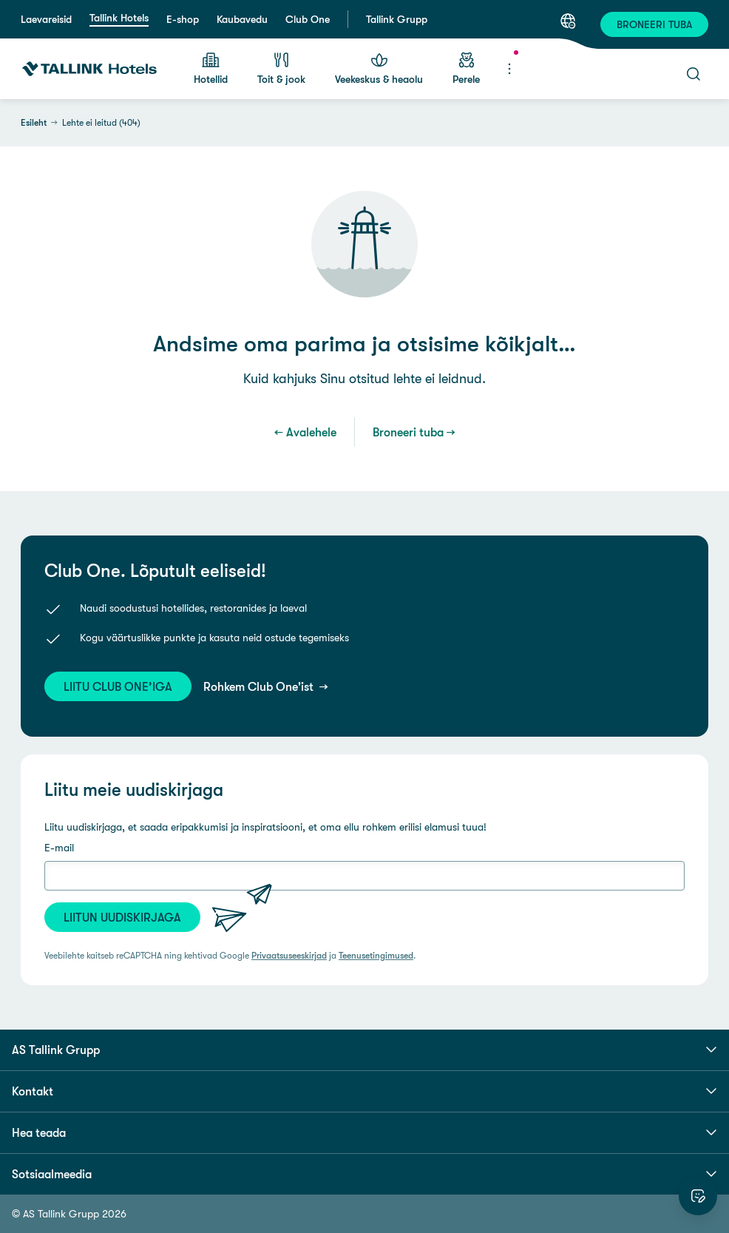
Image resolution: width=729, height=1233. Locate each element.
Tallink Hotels (119, 18)
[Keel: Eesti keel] (568, 21)
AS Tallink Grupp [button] (364, 1050)
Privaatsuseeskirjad (289, 955)
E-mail (59, 847)
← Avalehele (305, 432)
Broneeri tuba (408, 432)
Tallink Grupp (396, 19)
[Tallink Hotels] (89, 68)
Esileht (34, 122)
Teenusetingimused (376, 955)
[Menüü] (509, 68)
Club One (307, 19)
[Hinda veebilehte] (698, 1196)
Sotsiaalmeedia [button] (364, 1174)
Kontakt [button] (364, 1091)
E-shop (182, 19)
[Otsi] (693, 74)
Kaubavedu (242, 19)
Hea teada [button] (364, 1132)
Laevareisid (46, 19)
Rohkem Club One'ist (259, 686)
